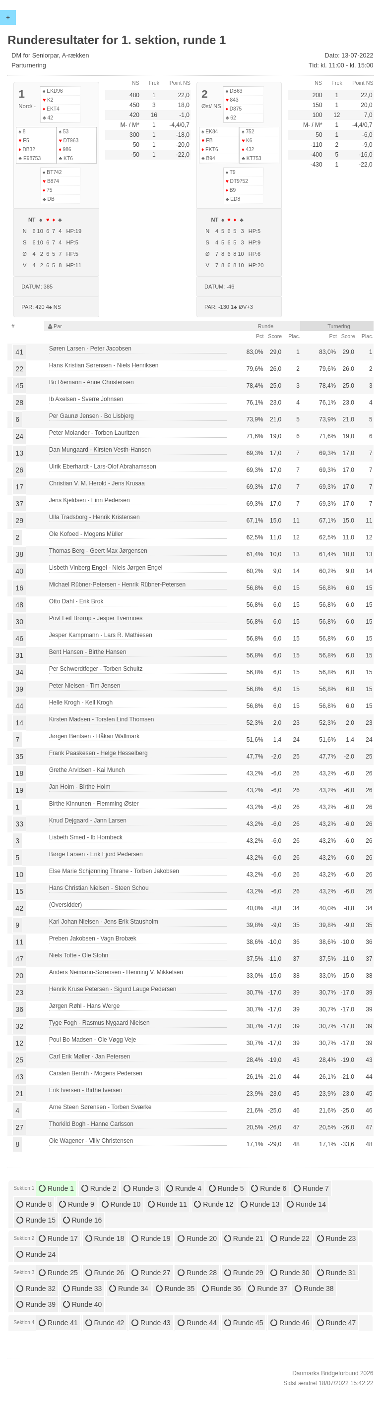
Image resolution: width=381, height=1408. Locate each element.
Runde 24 (36, 1254)
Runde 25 (58, 1273)
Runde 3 (141, 1188)
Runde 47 (336, 1323)
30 (19, 622)
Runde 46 (290, 1323)
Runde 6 (268, 1188)
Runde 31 (336, 1273)
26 (19, 470)
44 (19, 706)
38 (19, 554)
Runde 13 (260, 1204)
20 (19, 976)
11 (19, 942)
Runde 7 (311, 1188)
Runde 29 (243, 1273)
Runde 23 (336, 1238)
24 (19, 436)
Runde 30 (290, 1273)
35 (19, 757)
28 (19, 403)
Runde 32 (36, 1288)
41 (19, 352)
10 (19, 875)
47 (19, 959)
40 (19, 571)
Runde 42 (105, 1323)
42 (19, 908)
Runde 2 (99, 1188)
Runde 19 (151, 1238)
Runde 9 (76, 1204)
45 (19, 386)
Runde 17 (58, 1238)
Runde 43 (151, 1323)
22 (19, 369)
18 (19, 773)
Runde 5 (226, 1188)
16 (19, 588)
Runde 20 (197, 1238)
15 (19, 891)
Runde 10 (121, 1204)
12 (19, 1043)
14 (19, 723)
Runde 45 (243, 1323)
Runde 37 (267, 1288)
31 (19, 655)
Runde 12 (213, 1204)
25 (19, 1060)
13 (19, 453)
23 (19, 993)
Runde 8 (34, 1204)
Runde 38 (314, 1288)
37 (19, 504)
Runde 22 (290, 1238)
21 (19, 1094)
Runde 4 (183, 1188)
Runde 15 (36, 1220)
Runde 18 (105, 1238)
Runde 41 (58, 1323)
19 (19, 790)
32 (19, 1026)
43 (19, 1077)
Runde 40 (82, 1304)
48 (19, 605)
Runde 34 (128, 1288)
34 (19, 672)
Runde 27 (151, 1273)
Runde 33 (82, 1288)
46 (19, 639)
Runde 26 (105, 1273)
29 (19, 521)
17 (19, 487)
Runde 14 (306, 1204)
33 (19, 824)
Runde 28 (197, 1273)
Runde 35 (175, 1288)
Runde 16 (82, 1220)
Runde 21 (243, 1238)
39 (19, 689)
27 (19, 1127)
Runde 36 (221, 1288)
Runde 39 (36, 1304)
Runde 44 (197, 1323)
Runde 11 (167, 1204)
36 (19, 1009)
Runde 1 (56, 1188)
